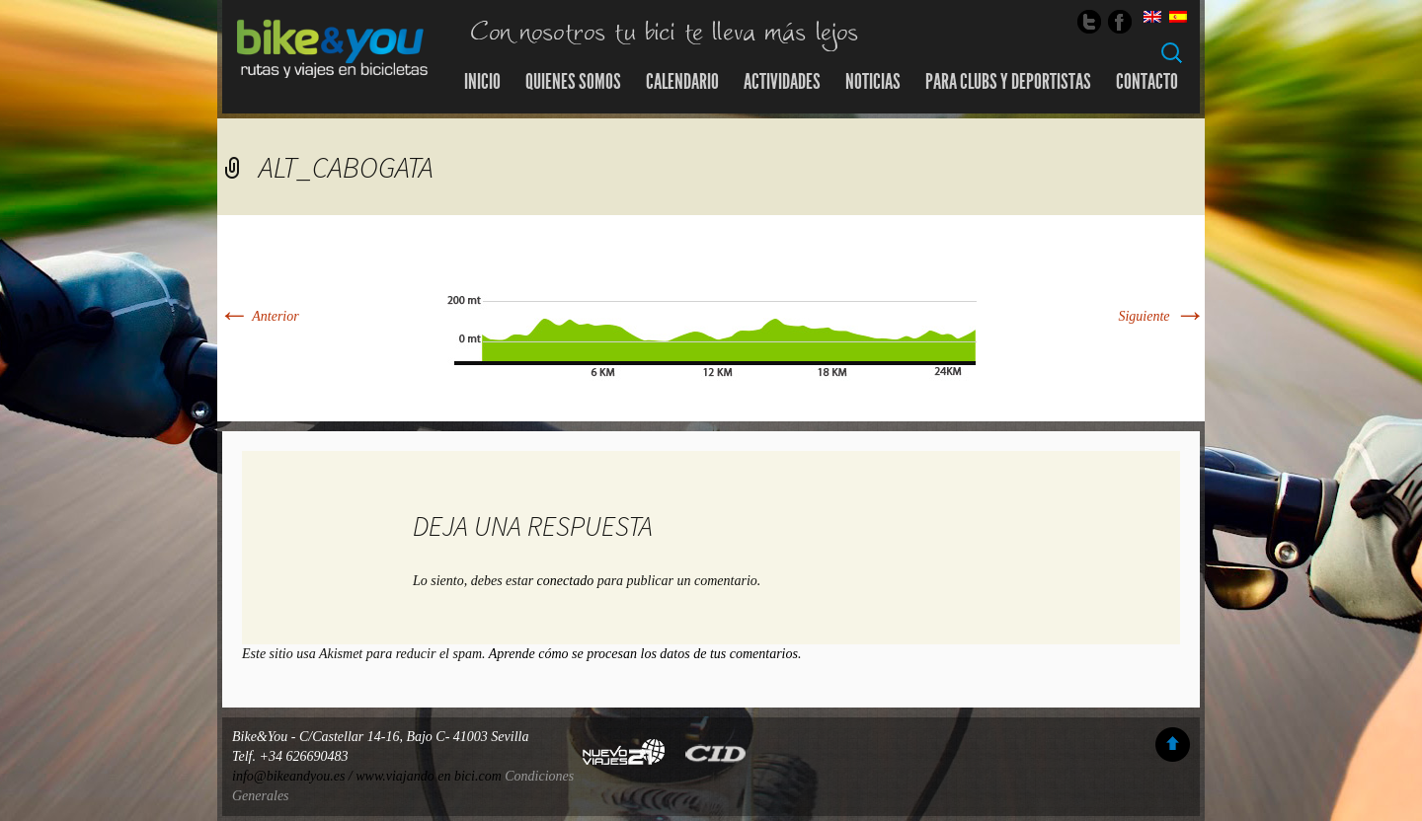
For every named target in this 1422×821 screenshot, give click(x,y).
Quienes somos (573, 82)
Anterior (258, 316)
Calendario (682, 82)
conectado (565, 580)
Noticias (873, 82)
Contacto (1147, 82)
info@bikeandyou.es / (294, 776)
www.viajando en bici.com (429, 776)
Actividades (782, 82)
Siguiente (1161, 316)
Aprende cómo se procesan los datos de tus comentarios (643, 653)
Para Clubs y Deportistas (1008, 82)
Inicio (482, 82)
